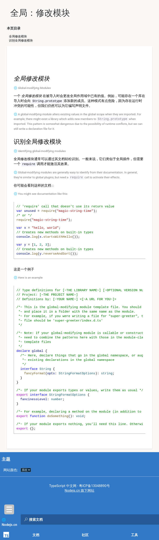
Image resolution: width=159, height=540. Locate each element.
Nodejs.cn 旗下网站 (80, 490)
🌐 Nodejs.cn (9, 522)
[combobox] (73, 519)
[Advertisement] (79, 61)
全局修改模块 (18, 36)
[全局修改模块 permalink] (11, 79)
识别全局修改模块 (21, 40)
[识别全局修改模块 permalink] (11, 141)
